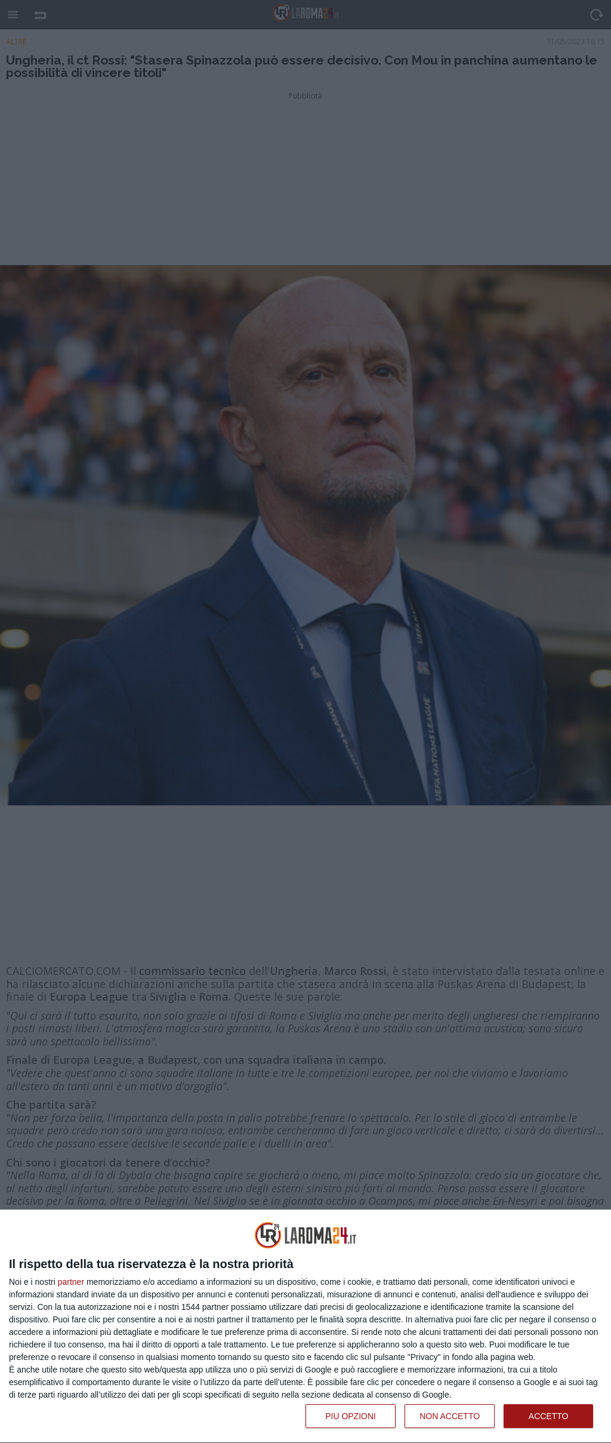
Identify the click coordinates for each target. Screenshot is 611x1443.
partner (71, 1282)
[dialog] (305, 1326)
